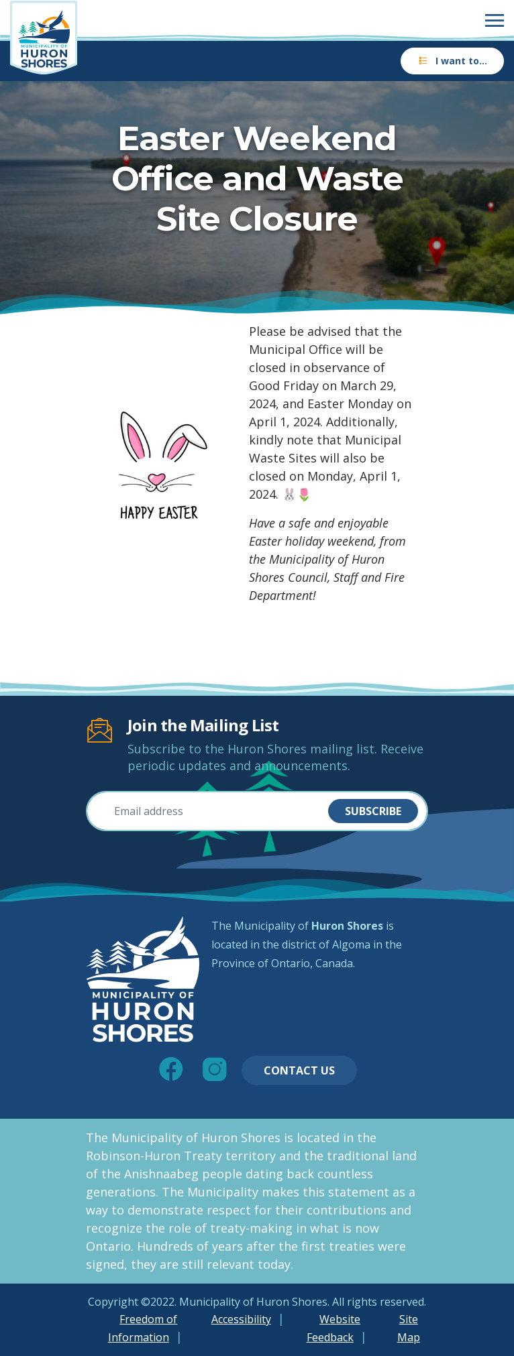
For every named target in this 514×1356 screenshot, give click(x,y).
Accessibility (241, 1319)
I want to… (452, 61)
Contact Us (299, 1070)
